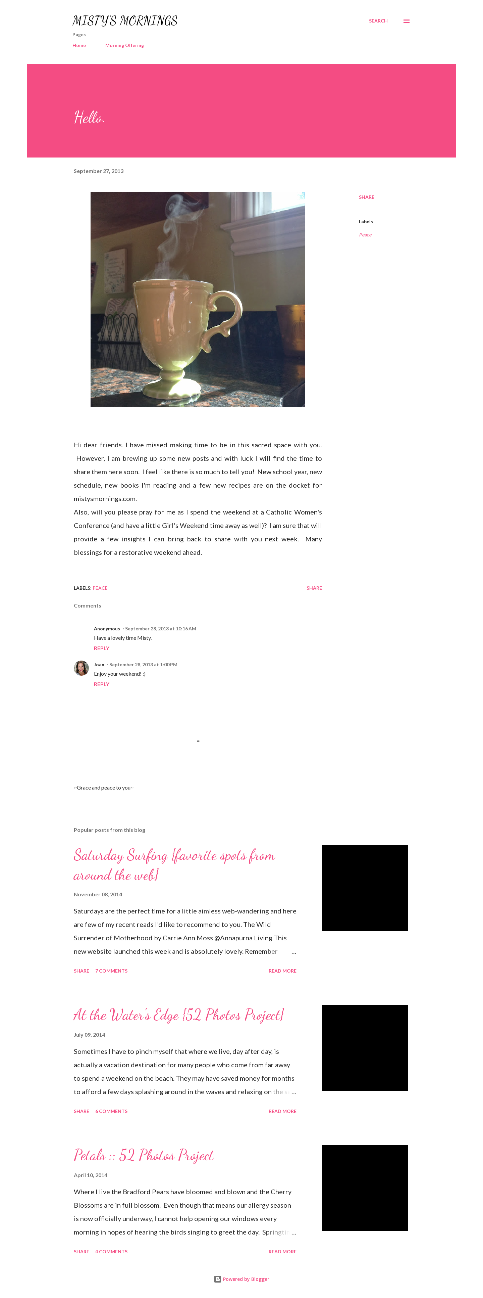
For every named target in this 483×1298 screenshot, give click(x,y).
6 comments (111, 1111)
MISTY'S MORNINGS (125, 20)
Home (79, 45)
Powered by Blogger (241, 1279)
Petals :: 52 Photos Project (144, 1155)
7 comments (111, 971)
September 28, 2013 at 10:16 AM (160, 628)
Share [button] (366, 197)
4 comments (111, 1251)
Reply (101, 648)
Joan (99, 664)
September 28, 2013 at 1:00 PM (143, 664)
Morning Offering (124, 45)
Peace (365, 234)
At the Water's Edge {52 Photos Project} (179, 1014)
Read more (283, 971)
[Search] (378, 21)
